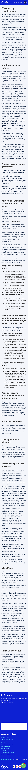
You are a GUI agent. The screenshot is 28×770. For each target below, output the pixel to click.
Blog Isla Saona (5, 748)
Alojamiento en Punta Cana (7, 741)
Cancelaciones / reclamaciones (9, 743)
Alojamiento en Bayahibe (7, 739)
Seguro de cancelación (7, 744)
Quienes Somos (5, 737)
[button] (16, 2)
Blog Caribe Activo (5, 746)
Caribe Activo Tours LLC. (6, 759)
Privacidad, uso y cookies (7, 752)
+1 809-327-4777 (7, 700)
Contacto (3, 750)
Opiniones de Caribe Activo (8, 754)
